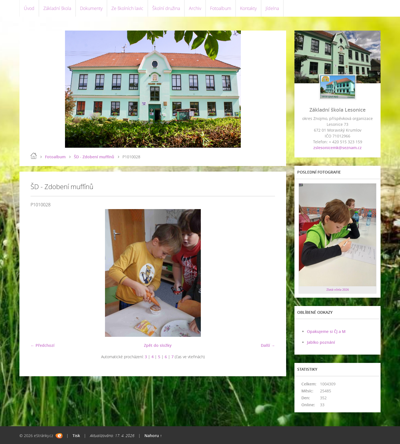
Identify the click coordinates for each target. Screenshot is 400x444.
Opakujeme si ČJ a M (326, 331)
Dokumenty (91, 8)
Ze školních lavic (127, 8)
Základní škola (57, 8)
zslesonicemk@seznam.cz (337, 147)
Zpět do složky (158, 345)
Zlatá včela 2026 (337, 289)
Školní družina (166, 8)
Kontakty (248, 8)
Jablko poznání (321, 342)
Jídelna (272, 8)
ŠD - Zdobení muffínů (94, 156)
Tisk (76, 435)
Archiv (195, 8)
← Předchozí (42, 345)
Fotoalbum (220, 8)
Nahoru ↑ (153, 435)
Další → (268, 345)
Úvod (29, 8)
